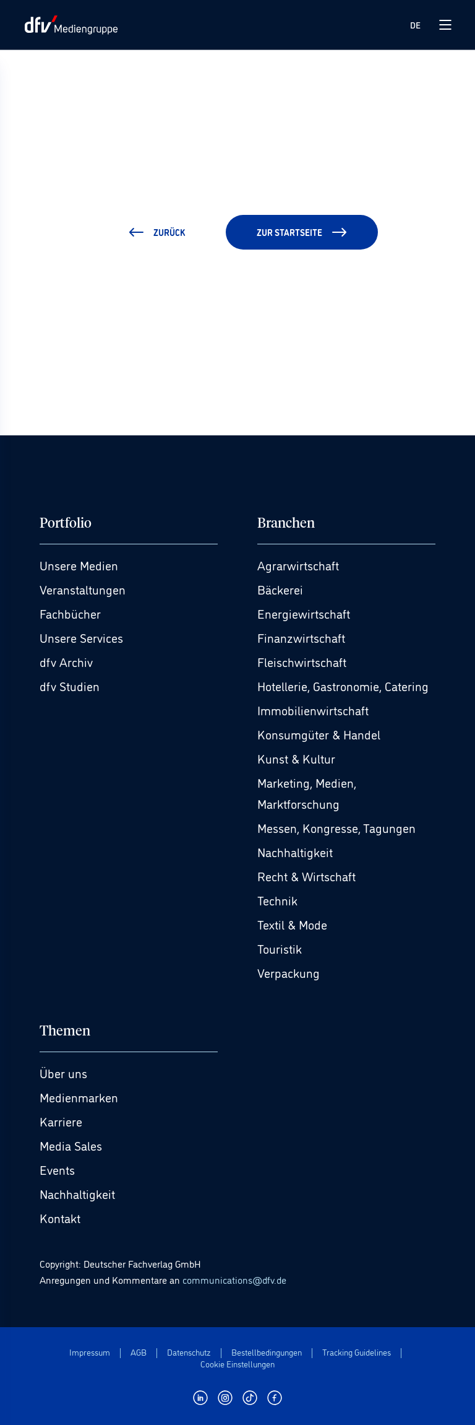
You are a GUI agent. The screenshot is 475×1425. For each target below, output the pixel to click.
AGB (139, 1352)
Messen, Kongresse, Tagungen (336, 827)
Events (57, 1169)
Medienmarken (79, 1096)
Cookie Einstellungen (237, 1364)
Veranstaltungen (83, 589)
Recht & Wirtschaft (306, 875)
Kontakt (60, 1217)
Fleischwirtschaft (301, 661)
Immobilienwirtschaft (313, 709)
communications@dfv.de (234, 1279)
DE (415, 24)
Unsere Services (81, 637)
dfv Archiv (66, 661)
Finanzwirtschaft (301, 637)
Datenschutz (189, 1352)
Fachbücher (70, 613)
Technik (277, 900)
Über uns (63, 1072)
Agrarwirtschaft (298, 564)
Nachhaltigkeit (295, 851)
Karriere (61, 1121)
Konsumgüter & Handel (318, 734)
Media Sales (71, 1145)
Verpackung (288, 972)
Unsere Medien (79, 564)
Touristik (279, 948)
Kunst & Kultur (296, 758)
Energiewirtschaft (303, 613)
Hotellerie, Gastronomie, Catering (343, 685)
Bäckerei (280, 589)
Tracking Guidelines (356, 1352)
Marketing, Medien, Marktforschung (306, 793)
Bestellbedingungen (266, 1352)
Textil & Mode (292, 924)
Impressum (89, 1352)
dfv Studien (70, 685)
